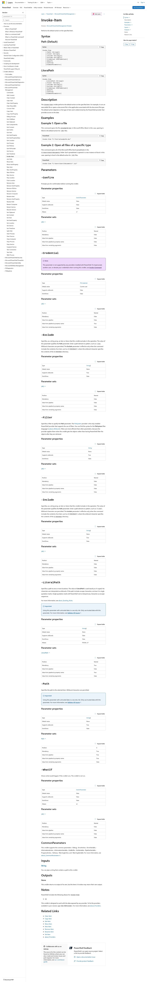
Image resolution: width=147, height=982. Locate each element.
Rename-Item (49, 932)
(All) (43, 222)
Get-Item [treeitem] (9, 132)
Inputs (127, 27)
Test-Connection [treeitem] (11, 250)
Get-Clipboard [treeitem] (11, 122)
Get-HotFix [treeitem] (10, 130)
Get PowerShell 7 (139, 7)
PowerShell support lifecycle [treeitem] (12, 69)
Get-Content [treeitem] (10, 127)
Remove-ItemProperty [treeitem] (13, 186)
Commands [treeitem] (10, 92)
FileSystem (77, 424)
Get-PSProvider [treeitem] (11, 148)
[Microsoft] (3, 2)
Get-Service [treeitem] (10, 151)
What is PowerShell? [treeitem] (11, 29)
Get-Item (48, 921)
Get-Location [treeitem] (10, 140)
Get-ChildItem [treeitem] (11, 119)
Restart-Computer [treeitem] (12, 204)
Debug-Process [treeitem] (11, 116)
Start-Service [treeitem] (10, 236)
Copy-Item (48, 919)
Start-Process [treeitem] (11, 234)
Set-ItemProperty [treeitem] (12, 220)
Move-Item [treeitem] (10, 162)
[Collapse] (23, 12)
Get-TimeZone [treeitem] (11, 154)
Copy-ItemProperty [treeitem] (12, 114)
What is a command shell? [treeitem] (12, 34)
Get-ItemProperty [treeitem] (12, 135)
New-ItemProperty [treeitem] (12, 170)
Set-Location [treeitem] (10, 223)
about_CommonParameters (50, 855)
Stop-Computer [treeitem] (11, 239)
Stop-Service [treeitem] (10, 244)
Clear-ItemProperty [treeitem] (12, 103)
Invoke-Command (95, 267)
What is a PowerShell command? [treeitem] (14, 37)
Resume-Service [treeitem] (11, 210)
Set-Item (47, 934)
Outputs (127, 30)
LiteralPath (45, 653)
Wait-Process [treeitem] (10, 255)
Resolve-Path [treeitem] (10, 202)
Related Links (128, 34)
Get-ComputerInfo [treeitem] (12, 124)
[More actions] (104, 14)
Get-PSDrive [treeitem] (10, 146)
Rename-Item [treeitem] (11, 196)
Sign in (143, 2)
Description (127, 20)
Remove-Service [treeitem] (11, 191)
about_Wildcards (54, 429)
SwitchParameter (81, 197)
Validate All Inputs (74, 613)
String (88, 365)
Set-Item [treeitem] (9, 218)
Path (43, 739)
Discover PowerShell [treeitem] (11, 39)
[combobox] (14, 16)
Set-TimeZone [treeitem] (11, 228)
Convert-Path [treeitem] (11, 108)
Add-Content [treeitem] (10, 95)
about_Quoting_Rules (65, 600)
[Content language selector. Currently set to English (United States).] (10, 979)
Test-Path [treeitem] (9, 252)
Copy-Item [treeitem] (10, 111)
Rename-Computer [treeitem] (12, 194)
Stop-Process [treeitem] (10, 241)
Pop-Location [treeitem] (10, 178)
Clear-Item (48, 916)
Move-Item (48, 924)
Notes (126, 32)
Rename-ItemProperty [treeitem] (13, 199)
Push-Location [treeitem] (11, 180)
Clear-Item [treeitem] (10, 100)
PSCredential (83, 283)
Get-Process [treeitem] (10, 143)
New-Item (48, 926)
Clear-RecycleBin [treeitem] (11, 106)
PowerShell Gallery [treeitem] (9, 58)
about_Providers (95, 906)
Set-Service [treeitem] (10, 226)
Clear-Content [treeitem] (11, 98)
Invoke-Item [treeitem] (10, 156)
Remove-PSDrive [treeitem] (11, 188)
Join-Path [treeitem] (9, 159)
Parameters (128, 25)
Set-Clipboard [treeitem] (11, 212)
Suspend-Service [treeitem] (11, 247)
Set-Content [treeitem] (10, 215)
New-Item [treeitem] (9, 167)
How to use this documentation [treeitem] (13, 23)
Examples (127, 22)
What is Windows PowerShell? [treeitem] (13, 32)
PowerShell (49, 14)
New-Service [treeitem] (10, 175)
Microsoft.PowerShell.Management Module (59, 26)
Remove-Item (49, 929)
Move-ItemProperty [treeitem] (12, 164)
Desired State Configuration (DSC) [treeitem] (13, 55)
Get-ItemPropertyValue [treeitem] (13, 138)
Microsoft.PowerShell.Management (65, 14)
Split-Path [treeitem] (9, 231)
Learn (42, 14)
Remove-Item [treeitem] (11, 183)
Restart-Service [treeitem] (11, 207)
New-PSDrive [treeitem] (10, 172)
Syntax (127, 17)
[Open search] (138, 2)
